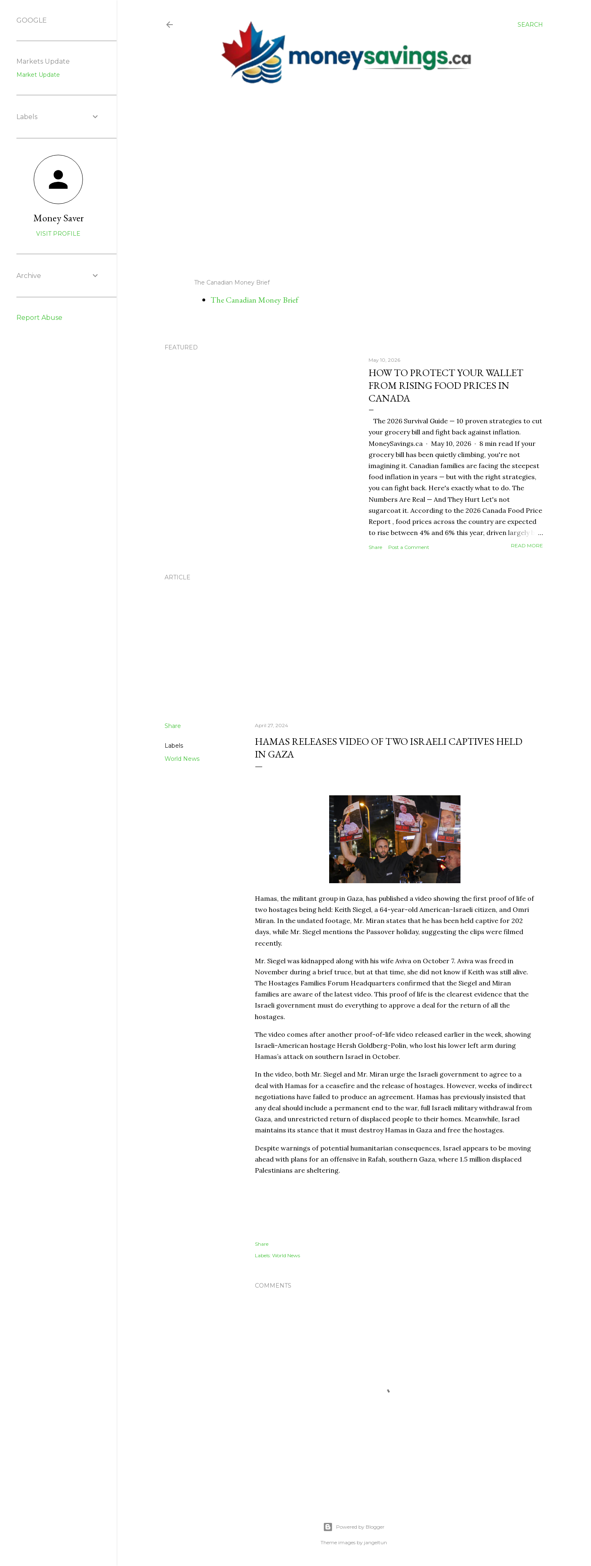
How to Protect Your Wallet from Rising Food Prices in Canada (446, 385)
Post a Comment (408, 547)
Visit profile (58, 233)
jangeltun (375, 1542)
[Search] (530, 24)
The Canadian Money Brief (254, 299)
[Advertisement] (346, 182)
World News (182, 758)
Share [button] (375, 547)
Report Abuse (39, 317)
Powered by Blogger (354, 1527)
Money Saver (58, 217)
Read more (527, 545)
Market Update (38, 74)
